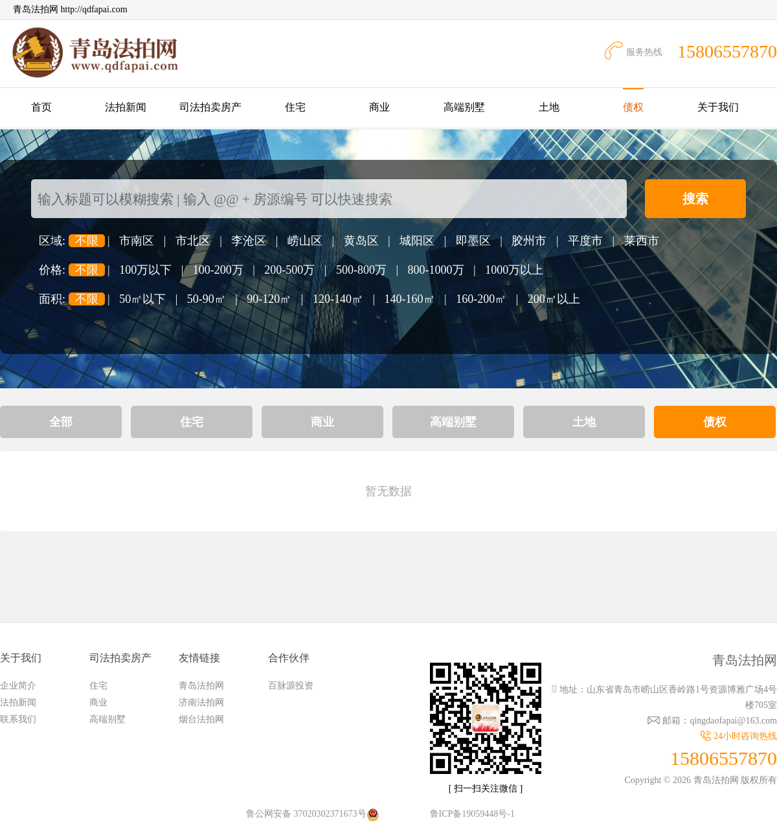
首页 (41, 107)
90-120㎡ (269, 299)
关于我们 (718, 107)
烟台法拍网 (201, 719)
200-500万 (289, 269)
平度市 (585, 240)
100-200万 (218, 269)
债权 (633, 107)
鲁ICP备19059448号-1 (472, 814)
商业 (379, 107)
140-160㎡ (410, 299)
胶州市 (529, 240)
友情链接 (199, 657)
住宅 (295, 107)
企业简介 (18, 686)
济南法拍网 (201, 702)
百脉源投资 (290, 686)
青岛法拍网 (201, 686)
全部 (61, 421)
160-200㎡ (481, 299)
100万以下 (145, 269)
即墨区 (473, 240)
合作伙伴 (289, 657)
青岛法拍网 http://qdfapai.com (70, 9)
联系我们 (18, 719)
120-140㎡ (338, 299)
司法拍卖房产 (210, 107)
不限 (86, 240)
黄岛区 (361, 240)
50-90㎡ (206, 299)
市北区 (192, 240)
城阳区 (417, 240)
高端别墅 (464, 107)
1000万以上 (514, 269)
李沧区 (248, 240)
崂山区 (304, 240)
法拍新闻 (125, 107)
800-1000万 (436, 269)
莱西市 (641, 240)
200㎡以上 (554, 299)
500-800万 (361, 269)
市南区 (136, 240)
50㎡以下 (142, 299)
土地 (549, 107)
